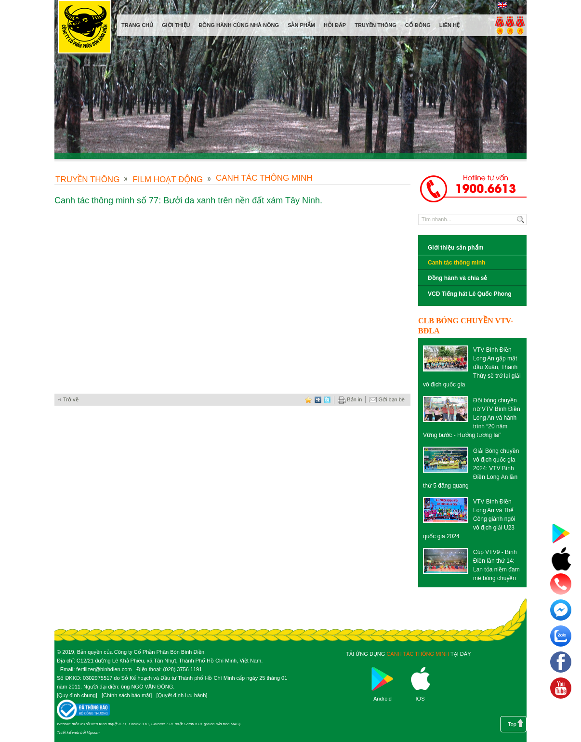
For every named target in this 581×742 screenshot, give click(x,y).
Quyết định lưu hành (182, 695)
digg (318, 399)
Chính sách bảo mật (126, 695)
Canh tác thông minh (264, 178)
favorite (308, 399)
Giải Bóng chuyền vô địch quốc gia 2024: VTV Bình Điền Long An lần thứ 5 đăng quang (471, 468)
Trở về (71, 399)
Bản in (350, 400)
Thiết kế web (68, 732)
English (502, 5)
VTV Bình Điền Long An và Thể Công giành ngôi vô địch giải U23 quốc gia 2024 (469, 519)
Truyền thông (87, 179)
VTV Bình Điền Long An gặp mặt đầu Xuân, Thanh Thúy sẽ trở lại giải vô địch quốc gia (472, 367)
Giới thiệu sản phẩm (455, 247)
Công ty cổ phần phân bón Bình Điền (84, 28)
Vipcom (93, 732)
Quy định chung (77, 695)
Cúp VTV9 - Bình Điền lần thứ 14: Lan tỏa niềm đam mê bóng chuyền (496, 565)
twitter (327, 399)
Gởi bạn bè (387, 400)
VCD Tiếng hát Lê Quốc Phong (470, 294)
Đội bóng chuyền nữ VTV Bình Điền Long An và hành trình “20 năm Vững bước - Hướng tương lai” (471, 417)
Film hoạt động (167, 179)
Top (512, 724)
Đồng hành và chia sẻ (457, 278)
